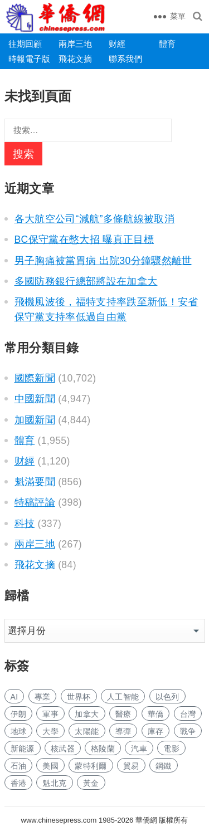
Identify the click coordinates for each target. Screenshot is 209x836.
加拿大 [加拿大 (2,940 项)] (87, 714)
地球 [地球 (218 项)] (19, 731)
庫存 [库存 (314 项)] (156, 731)
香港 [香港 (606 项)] (19, 783)
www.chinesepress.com (59, 820)
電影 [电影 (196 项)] (171, 748)
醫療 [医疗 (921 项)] (123, 714)
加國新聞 (34, 420)
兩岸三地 (75, 43)
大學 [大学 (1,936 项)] (50, 731)
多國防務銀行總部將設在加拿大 (86, 281)
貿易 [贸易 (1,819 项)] (131, 765)
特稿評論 (34, 502)
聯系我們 (125, 58)
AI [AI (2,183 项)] (14, 696)
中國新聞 (34, 398)
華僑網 (145, 820)
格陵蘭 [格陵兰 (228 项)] (103, 748)
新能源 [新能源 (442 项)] (23, 748)
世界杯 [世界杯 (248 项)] (79, 696)
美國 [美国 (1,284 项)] (50, 765)
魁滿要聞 (34, 481)
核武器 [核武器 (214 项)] (63, 748)
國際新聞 (34, 378)
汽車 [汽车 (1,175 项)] (139, 748)
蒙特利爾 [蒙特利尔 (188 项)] (90, 765)
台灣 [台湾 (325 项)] (188, 714)
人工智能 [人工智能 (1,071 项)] (123, 696)
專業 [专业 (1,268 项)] (43, 696)
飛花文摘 (75, 58)
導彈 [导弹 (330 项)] (123, 731)
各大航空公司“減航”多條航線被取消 (94, 218)
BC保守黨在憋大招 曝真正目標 (84, 239)
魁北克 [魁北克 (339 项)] (54, 783)
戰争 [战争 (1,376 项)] (188, 731)
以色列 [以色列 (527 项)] (167, 696)
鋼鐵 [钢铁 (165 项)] (163, 765)
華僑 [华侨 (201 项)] (156, 714)
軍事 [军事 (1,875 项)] (50, 714)
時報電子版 (29, 58)
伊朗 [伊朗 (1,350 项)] (19, 714)
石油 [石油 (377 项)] (19, 765)
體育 (167, 43)
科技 (24, 523)
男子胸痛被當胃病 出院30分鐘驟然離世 (103, 260)
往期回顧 (25, 43)
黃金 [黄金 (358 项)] (91, 783)
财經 (117, 43)
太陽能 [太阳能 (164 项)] (87, 731)
